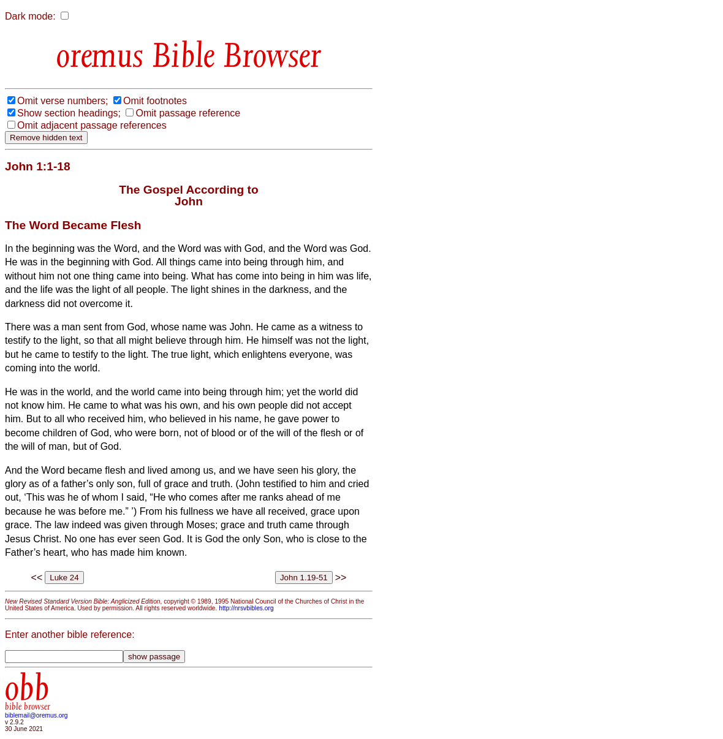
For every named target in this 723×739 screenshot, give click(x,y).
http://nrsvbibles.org (246, 608)
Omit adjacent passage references (92, 125)
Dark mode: (30, 16)
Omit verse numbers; (62, 101)
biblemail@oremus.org (36, 715)
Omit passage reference (187, 113)
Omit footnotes (155, 101)
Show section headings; (69, 113)
